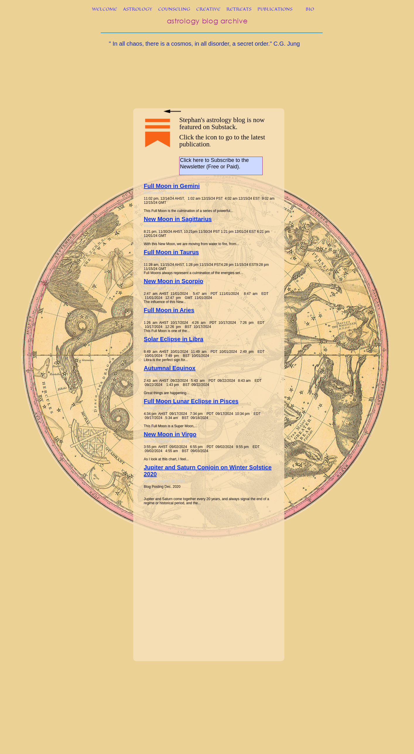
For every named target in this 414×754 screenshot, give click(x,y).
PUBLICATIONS (274, 9)
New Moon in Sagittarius (178, 219)
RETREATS (239, 9)
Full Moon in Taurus (171, 252)
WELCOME (104, 9)
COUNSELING (174, 9)
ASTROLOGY (137, 9)
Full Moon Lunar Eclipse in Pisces (191, 401)
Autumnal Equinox (170, 368)
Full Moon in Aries (169, 310)
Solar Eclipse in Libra (173, 339)
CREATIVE (208, 9)
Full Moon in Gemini (172, 186)
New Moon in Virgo (170, 434)
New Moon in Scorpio (173, 281)
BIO (310, 9)
